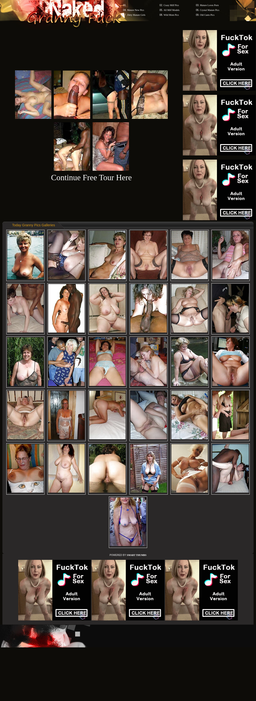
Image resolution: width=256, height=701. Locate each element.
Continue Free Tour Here (91, 177)
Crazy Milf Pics (171, 5)
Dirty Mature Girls (136, 15)
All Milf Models (172, 10)
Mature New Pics (135, 10)
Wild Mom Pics (171, 15)
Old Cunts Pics (207, 15)
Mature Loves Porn (209, 5)
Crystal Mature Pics (209, 10)
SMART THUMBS (136, 555)
